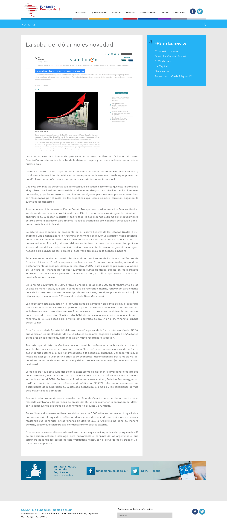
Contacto (179, 12)
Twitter (200, 11)
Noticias (116, 12)
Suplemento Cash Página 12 (173, 76)
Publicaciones (148, 12)
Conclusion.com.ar (167, 51)
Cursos (165, 12)
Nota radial (162, 71)
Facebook (193, 11)
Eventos (130, 12)
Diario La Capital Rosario (171, 56)
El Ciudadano (163, 61)
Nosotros (80, 12)
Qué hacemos (99, 12)
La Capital (161, 66)
